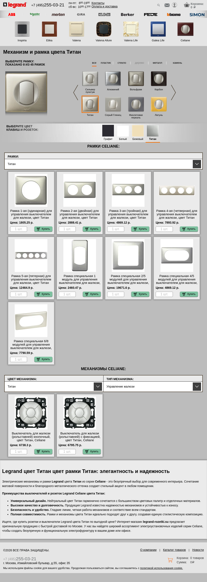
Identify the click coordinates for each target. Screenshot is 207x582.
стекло (122, 62)
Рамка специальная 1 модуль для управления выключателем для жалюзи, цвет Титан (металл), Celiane (79, 282)
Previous (75, 92)
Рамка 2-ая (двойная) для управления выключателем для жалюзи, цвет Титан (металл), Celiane (80, 216)
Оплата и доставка (105, 6)
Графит (108, 139)
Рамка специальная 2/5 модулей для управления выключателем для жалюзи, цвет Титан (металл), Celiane (128, 282)
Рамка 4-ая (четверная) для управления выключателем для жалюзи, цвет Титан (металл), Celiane (176, 216)
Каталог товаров (174, 550)
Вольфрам (136, 89)
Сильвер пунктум (90, 90)
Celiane (185, 40)
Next (173, 92)
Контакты (98, 3)
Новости (198, 550)
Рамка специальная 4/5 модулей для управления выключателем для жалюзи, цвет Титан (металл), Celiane (176, 282)
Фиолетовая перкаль (136, 116)
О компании (148, 550)
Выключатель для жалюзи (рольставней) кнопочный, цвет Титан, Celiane (31, 437)
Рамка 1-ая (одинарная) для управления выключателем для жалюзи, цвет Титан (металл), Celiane (31, 216)
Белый (123, 139)
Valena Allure (104, 40)
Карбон (159, 89)
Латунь (159, 115)
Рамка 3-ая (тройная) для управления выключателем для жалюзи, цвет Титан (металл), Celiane (128, 216)
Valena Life (131, 40)
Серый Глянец (113, 115)
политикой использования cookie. (161, 568)
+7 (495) (47, 5)
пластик (106, 62)
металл (157, 62)
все (94, 62)
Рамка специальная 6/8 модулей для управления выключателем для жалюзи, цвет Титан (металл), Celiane (31, 347)
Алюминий (113, 89)
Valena (76, 40)
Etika (49, 40)
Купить (43, 229)
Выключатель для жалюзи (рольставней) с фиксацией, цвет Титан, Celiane (79, 437)
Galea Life (158, 40)
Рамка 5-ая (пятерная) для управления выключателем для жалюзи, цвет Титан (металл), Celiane (31, 281)
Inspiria (22, 40)
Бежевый (137, 139)
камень (177, 62)
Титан (90, 115)
